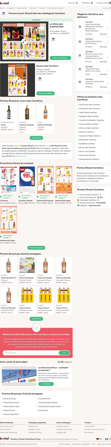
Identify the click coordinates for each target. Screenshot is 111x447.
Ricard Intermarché (10, 402)
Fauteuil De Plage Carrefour (88, 136)
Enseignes (10, 8)
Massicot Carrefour (85, 132)
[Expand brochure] (24, 41)
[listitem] (9, 119)
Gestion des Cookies (104, 444)
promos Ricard (20, 156)
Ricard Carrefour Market (47, 402)
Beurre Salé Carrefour (86, 147)
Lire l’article (46, 384)
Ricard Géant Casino (11, 406)
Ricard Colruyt (8, 410)
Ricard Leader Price (10, 414)
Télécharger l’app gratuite (8, 432)
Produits (42, 8)
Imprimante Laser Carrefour (88, 108)
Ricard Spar (42, 410)
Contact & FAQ (90, 426)
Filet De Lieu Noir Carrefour (88, 105)
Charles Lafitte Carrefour (87, 124)
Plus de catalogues (36, 248)
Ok (64, 353)
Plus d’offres (36, 138)
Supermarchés (22, 8)
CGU (93, 444)
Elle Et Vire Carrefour (86, 151)
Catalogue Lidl (33, 426)
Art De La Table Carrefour (88, 128)
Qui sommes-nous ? (7, 426)
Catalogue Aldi (61, 432)
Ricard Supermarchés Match (49, 406)
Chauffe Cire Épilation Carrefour (90, 120)
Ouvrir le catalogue (60, 58)
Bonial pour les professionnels (95, 429)
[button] (36, 39)
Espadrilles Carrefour (86, 144)
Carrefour (33, 8)
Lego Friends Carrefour (87, 112)
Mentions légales (64, 444)
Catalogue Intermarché (64, 429)
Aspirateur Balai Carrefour (88, 116)
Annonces (106, 8)
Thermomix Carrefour (86, 155)
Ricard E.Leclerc (9, 399)
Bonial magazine (5, 429)
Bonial (2, 8)
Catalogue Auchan (62, 426)
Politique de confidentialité (81, 444)
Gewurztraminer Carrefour (88, 159)
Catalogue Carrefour (35, 432)
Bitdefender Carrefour (86, 140)
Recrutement (89, 432)
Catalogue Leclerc (34, 429)
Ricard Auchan (43, 399)
